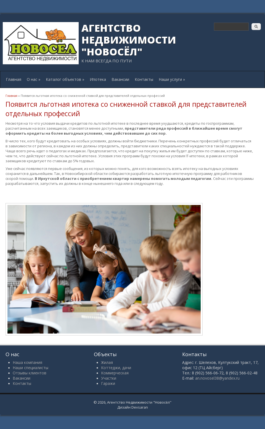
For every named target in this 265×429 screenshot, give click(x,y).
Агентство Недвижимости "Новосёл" (128, 39)
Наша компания (27, 362)
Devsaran (139, 407)
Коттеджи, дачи (116, 367)
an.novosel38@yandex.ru (217, 378)
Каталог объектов (65, 79)
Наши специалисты (30, 367)
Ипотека (98, 79)
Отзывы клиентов (29, 372)
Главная (13, 79)
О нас (33, 79)
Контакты (144, 79)
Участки (108, 378)
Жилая (107, 362)
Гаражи (108, 383)
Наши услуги (172, 79)
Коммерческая (115, 372)
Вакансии (120, 79)
